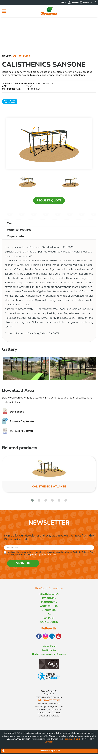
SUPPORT (49, 618)
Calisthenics (21, 56)
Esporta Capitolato (18, 421)
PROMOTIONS (49, 602)
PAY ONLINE (49, 598)
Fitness (6, 56)
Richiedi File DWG (17, 431)
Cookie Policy (49, 650)
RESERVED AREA (49, 594)
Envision (49, 741)
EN (62, 2)
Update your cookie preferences (49, 654)
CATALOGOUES (49, 622)
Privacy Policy (49, 646)
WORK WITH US (49, 606)
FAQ (49, 614)
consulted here (72, 738)
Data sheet (13, 411)
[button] (32, 500)
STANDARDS (49, 610)
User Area (73, 3)
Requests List (86, 3)
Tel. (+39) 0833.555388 (49, 700)
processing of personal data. (43, 555)
